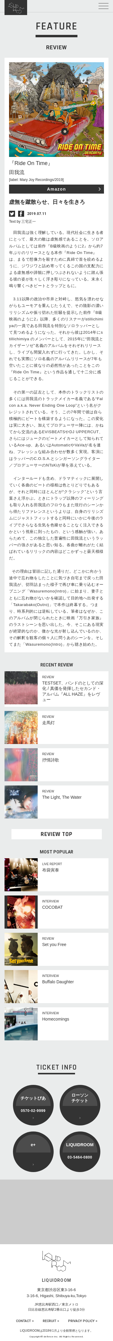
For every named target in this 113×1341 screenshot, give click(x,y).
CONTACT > (25, 1321)
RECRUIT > (51, 1321)
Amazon (56, 189)
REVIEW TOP (56, 834)
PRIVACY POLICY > (82, 1321)
